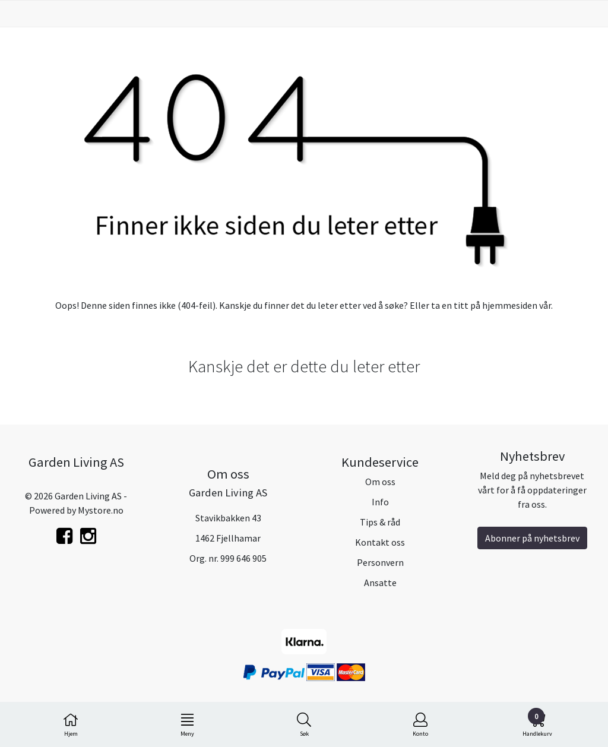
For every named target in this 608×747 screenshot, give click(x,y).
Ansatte (380, 582)
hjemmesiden (509, 305)
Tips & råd (380, 522)
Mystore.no (101, 510)
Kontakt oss (380, 542)
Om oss (380, 482)
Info (380, 502)
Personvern (380, 562)
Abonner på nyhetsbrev (532, 538)
